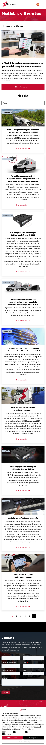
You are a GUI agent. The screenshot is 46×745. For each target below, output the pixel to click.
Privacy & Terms (28, 729)
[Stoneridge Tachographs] (8, 4)
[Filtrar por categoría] (23, 103)
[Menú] (43, 4)
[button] (37, 4)
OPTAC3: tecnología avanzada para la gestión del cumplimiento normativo (22, 64)
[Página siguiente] (34, 616)
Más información (21, 87)
